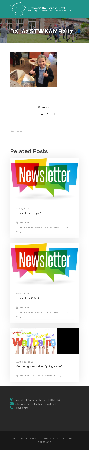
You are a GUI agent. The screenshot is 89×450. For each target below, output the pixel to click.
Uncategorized (46, 375)
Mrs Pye (24, 222)
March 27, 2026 (24, 362)
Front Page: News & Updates (36, 227)
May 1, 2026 (22, 208)
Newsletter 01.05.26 (28, 213)
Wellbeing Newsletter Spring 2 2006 (39, 366)
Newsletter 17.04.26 (28, 298)
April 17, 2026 (24, 293)
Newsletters (61, 227)
